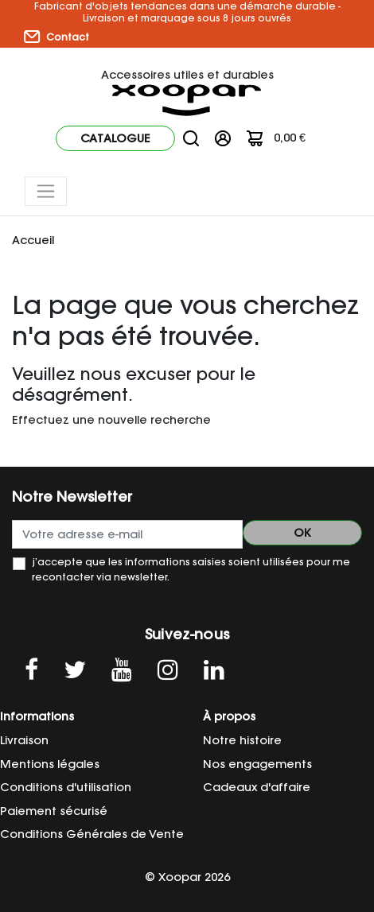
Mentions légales (49, 764)
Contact (56, 36)
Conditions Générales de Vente (92, 834)
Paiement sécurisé (53, 811)
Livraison (24, 740)
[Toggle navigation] (46, 191)
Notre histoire (242, 740)
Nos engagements (257, 764)
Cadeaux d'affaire (256, 787)
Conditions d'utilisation (65, 787)
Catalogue (115, 138)
